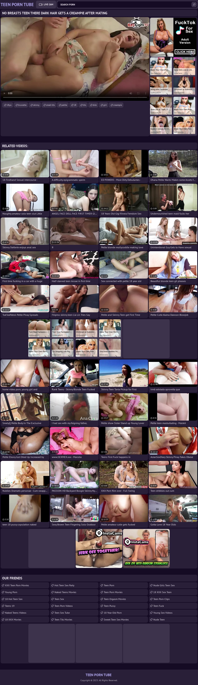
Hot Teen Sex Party (64, 585)
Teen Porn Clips (161, 599)
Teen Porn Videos (63, 605)
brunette (22, 105)
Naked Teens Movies (65, 592)
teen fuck (158, 605)
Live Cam (48, 4)
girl (105, 105)
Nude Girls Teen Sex (164, 585)
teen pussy (109, 605)
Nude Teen (159, 619)
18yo (9, 105)
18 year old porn (113, 612)
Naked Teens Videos (15, 612)
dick (95, 105)
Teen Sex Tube (62, 612)
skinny (36, 105)
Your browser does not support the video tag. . (75, 59)
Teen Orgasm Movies (115, 599)
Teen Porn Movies (113, 592)
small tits (50, 105)
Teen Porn (109, 585)
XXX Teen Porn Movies (17, 585)
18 (75, 105)
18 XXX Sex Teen (162, 592)
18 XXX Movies (13, 619)
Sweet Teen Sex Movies (116, 619)
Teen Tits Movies (63, 619)
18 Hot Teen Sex (13, 599)
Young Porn (11, 592)
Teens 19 (9, 605)
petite (64, 105)
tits (84, 105)
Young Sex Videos (162, 612)
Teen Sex (59, 599)
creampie (117, 105)
